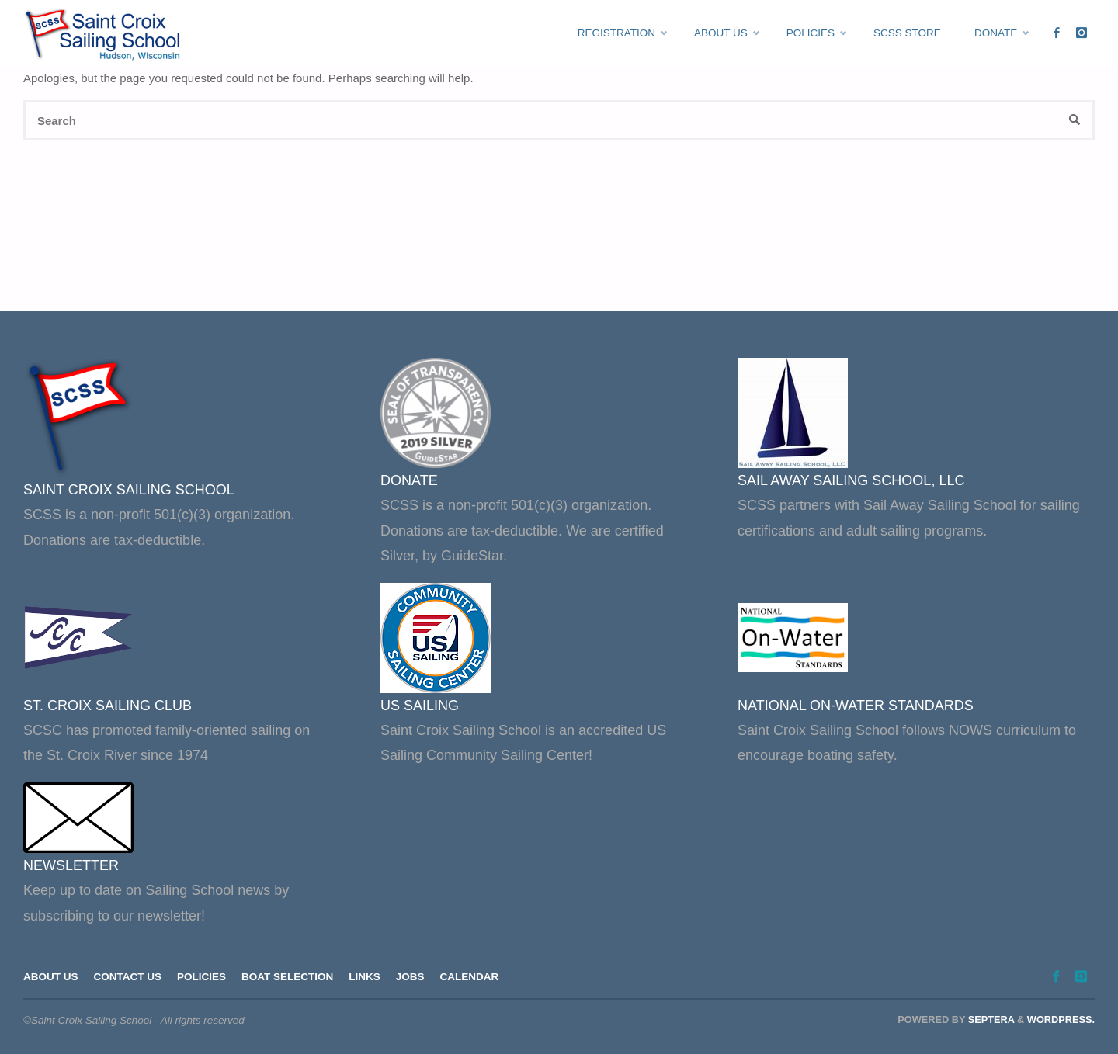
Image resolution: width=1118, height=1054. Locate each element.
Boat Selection (287, 977)
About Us (50, 977)
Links (364, 977)
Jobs (410, 977)
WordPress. (1061, 1019)
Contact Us (128, 977)
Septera (989, 1019)
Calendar (469, 977)
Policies (201, 977)
